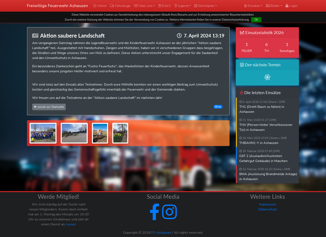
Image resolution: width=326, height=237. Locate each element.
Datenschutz (267, 209)
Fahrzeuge (120, 6)
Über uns (143, 6)
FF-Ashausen (161, 232)
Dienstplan (204, 6)
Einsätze (252, 6)
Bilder (273, 6)
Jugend (181, 6)
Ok (256, 19)
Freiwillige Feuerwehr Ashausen (57, 6)
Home (100, 6)
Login (291, 6)
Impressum (267, 204)
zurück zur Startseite (49, 107)
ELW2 (164, 6)
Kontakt (71, 224)
